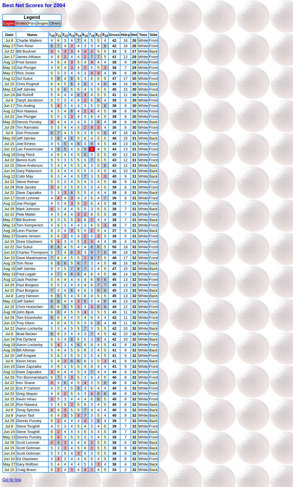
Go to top (11, 479)
